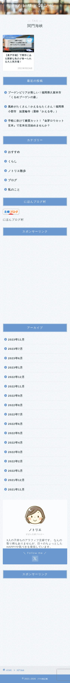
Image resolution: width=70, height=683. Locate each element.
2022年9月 (15, 395)
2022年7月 (15, 414)
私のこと (14, 189)
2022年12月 (16, 376)
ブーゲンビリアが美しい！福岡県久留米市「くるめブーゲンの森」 (34, 95)
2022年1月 (15, 470)
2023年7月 (15, 348)
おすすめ (14, 151)
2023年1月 (15, 367)
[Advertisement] (35, 280)
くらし (12, 161)
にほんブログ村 (13, 219)
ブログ (12, 180)
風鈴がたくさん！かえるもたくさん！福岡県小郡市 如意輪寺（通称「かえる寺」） (36, 109)
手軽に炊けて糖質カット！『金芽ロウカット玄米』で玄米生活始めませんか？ (36, 123)
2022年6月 (15, 423)
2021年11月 (16, 489)
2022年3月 (15, 452)
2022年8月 (15, 405)
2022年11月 (16, 386)
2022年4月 (15, 442)
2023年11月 (16, 339)
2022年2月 (15, 461)
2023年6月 (15, 358)
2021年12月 (16, 480)
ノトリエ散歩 (17, 170)
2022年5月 (15, 433)
